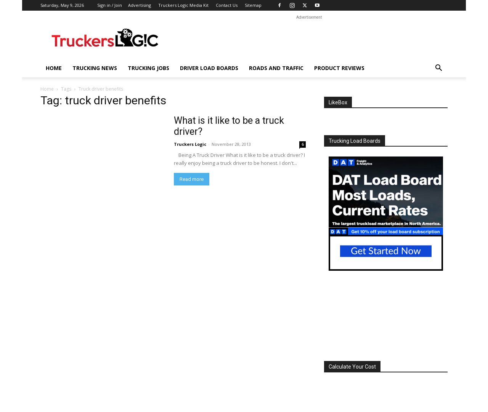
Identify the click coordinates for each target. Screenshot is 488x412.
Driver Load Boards (209, 68)
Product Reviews (339, 68)
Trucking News (94, 68)
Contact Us (227, 5)
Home (54, 68)
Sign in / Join (109, 5)
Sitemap (253, 5)
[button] (438, 68)
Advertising (139, 5)
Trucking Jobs (148, 68)
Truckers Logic (190, 144)
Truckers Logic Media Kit (183, 5)
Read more (192, 179)
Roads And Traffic (276, 68)
